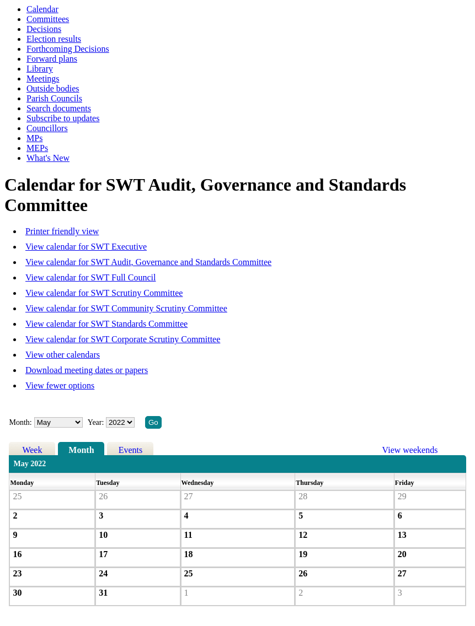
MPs (34, 138)
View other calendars (62, 354)
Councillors (47, 128)
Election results (53, 39)
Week (32, 450)
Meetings (43, 78)
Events (131, 450)
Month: (20, 422)
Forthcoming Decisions (67, 48)
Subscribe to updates (62, 118)
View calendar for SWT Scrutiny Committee (104, 293)
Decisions (43, 29)
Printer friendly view (62, 231)
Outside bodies (52, 88)
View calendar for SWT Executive (86, 246)
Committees (47, 19)
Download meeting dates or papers (86, 370)
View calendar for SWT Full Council (90, 277)
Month (81, 450)
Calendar (42, 9)
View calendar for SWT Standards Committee (106, 323)
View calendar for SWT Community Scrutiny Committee (126, 308)
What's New (48, 158)
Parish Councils (54, 98)
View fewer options (59, 385)
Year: (97, 422)
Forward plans (51, 58)
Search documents (58, 108)
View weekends (410, 450)
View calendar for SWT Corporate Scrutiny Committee (122, 339)
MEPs (37, 148)
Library (39, 68)
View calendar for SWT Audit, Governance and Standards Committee (148, 262)
